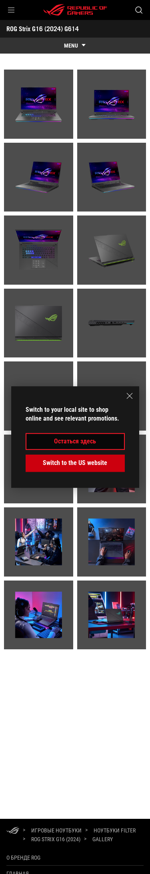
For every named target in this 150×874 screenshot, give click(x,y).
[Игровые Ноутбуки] (56, 830)
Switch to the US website (75, 463)
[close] (129, 396)
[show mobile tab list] (75, 46)
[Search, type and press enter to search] (139, 10)
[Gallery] (102, 839)
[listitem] (38, 104)
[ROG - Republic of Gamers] (75, 10)
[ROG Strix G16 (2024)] (55, 839)
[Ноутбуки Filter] (115, 830)
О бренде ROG (23, 857)
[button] (11, 10)
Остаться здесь (75, 441)
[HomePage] (12, 831)
